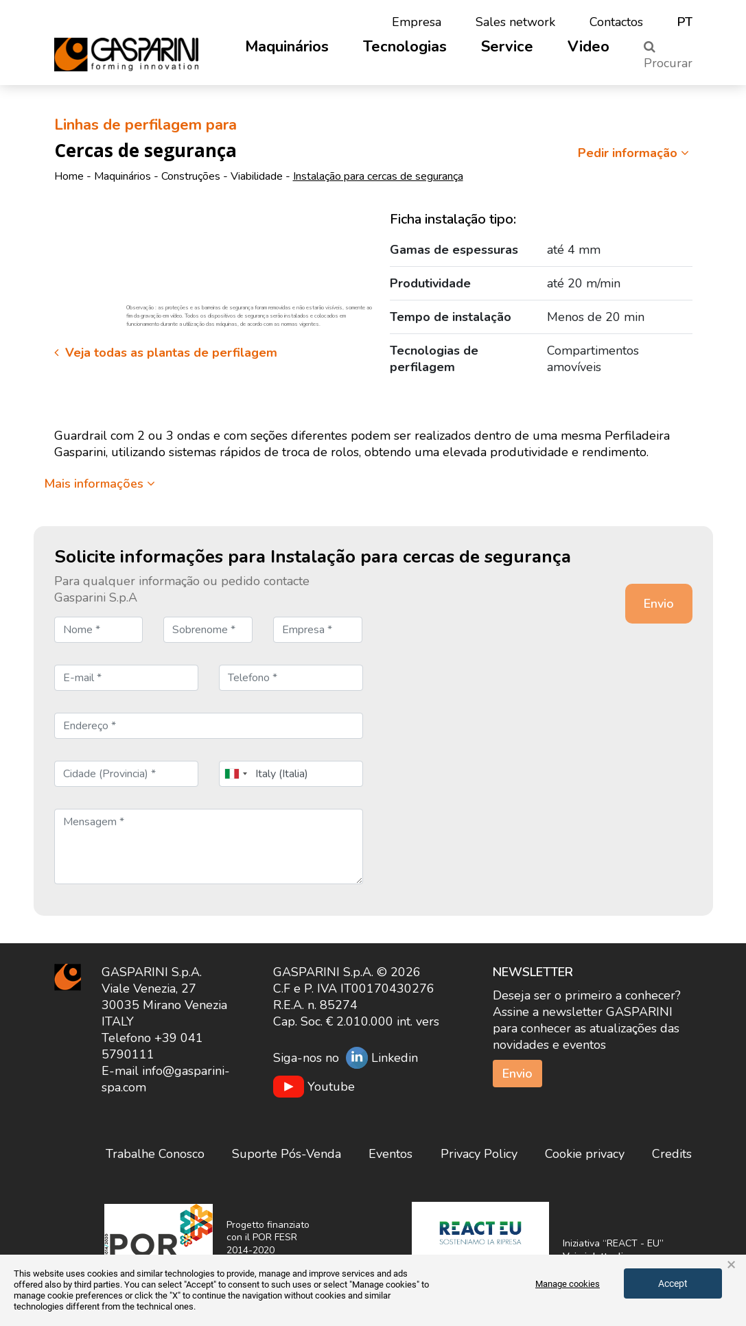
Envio (517, 1073)
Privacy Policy (479, 1154)
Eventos (390, 1154)
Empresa (416, 22)
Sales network (515, 22)
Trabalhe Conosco (155, 1154)
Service (507, 46)
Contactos (616, 22)
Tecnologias (405, 46)
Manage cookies (567, 1284)
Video (588, 46)
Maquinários (287, 46)
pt (684, 22)
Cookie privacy (585, 1154)
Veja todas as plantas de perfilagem (165, 352)
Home (69, 176)
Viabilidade (257, 176)
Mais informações (99, 483)
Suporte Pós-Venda (286, 1154)
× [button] (731, 1265)
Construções (190, 176)
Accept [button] (673, 1283)
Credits (672, 1154)
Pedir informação (635, 153)
